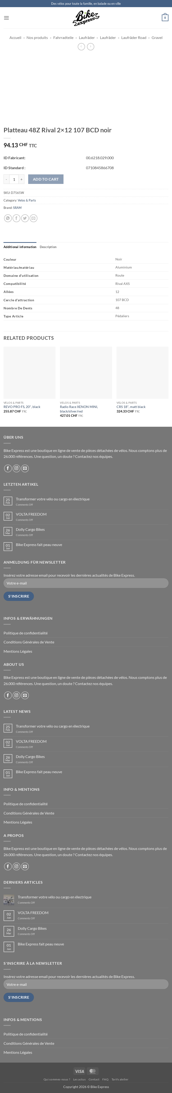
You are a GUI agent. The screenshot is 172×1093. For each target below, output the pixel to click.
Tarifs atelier (120, 1079)
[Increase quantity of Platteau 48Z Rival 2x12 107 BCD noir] (21, 179)
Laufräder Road (133, 37)
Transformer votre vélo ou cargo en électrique (53, 499)
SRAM (17, 208)
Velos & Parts (27, 200)
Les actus (79, 1079)
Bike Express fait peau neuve (39, 544)
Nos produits (37, 37)
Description (48, 247)
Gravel (157, 37)
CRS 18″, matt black (131, 407)
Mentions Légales (18, 651)
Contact (94, 1079)
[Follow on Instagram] (16, 468)
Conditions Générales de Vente (29, 642)
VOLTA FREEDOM (31, 514)
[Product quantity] (14, 179)
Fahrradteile (63, 37)
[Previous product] (90, 46)
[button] (6, 18)
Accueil (15, 37)
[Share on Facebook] (16, 218)
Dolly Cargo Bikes (30, 529)
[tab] (20, 247)
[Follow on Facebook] (8, 468)
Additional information (20, 247)
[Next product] (81, 46)
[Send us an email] (25, 468)
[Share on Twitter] (25, 218)
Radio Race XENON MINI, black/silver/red (79, 409)
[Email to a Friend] (33, 218)
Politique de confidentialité (26, 633)
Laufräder (87, 37)
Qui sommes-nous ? (57, 1079)
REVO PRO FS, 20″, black (22, 407)
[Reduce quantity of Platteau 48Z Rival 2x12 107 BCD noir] (6, 179)
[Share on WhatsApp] (8, 218)
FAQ (105, 1079)
